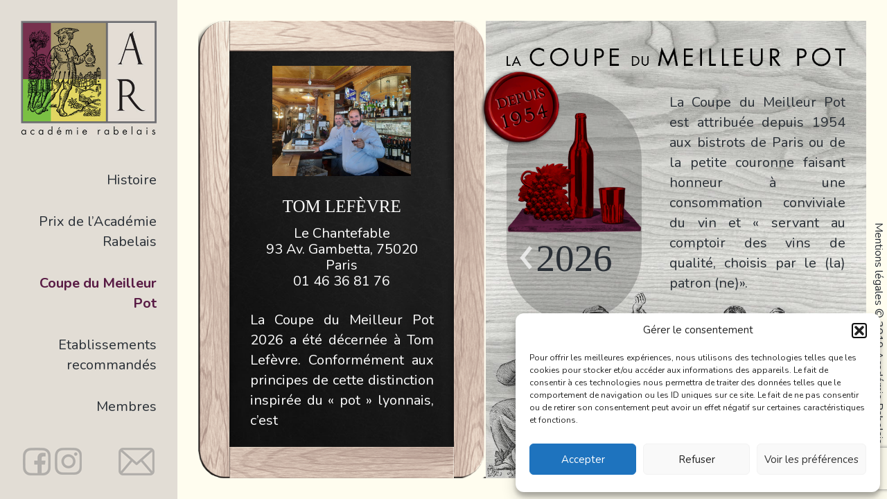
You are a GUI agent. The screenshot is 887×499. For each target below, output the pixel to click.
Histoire (132, 179)
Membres (126, 406)
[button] (859, 331)
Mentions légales (878, 264)
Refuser (696, 459)
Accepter (583, 459)
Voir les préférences (811, 459)
